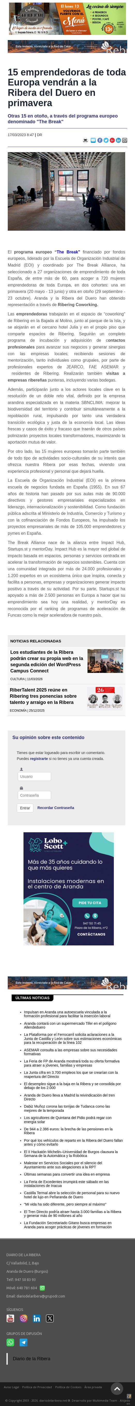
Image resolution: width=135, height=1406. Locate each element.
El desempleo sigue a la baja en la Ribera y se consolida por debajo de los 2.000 (72, 1086)
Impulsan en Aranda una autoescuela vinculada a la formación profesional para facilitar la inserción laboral (67, 1014)
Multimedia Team (105, 1400)
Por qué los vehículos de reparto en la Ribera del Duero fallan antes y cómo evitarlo (73, 1142)
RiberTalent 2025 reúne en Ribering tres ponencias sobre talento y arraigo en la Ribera (43, 696)
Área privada (93, 1387)
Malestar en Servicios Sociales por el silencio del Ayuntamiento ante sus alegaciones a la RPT (63, 1165)
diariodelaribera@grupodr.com (41, 1296)
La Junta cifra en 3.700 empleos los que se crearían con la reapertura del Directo (71, 1074)
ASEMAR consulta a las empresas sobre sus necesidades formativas (70, 1052)
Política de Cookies (68, 1387)
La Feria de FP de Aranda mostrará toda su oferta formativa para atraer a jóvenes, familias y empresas (72, 1063)
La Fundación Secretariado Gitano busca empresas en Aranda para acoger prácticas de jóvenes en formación (68, 1225)
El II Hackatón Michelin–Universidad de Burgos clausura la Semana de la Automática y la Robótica (71, 1154)
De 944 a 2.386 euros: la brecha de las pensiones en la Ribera (68, 1131)
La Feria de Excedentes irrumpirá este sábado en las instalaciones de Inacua (66, 1184)
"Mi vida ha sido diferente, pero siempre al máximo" (65, 1204)
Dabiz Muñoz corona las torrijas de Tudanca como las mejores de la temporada (67, 1108)
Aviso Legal (11, 1387)
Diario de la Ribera (31, 1358)
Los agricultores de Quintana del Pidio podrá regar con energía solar (68, 1120)
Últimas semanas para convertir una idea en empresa (67, 1174)
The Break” (68, 252)
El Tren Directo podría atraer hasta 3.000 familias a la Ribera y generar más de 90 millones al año (72, 1214)
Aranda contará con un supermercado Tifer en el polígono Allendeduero (70, 1025)
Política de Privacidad (37, 1387)
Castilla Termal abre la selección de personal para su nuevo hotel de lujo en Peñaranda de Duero (72, 1195)
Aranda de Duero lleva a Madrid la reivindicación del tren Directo (69, 1097)
